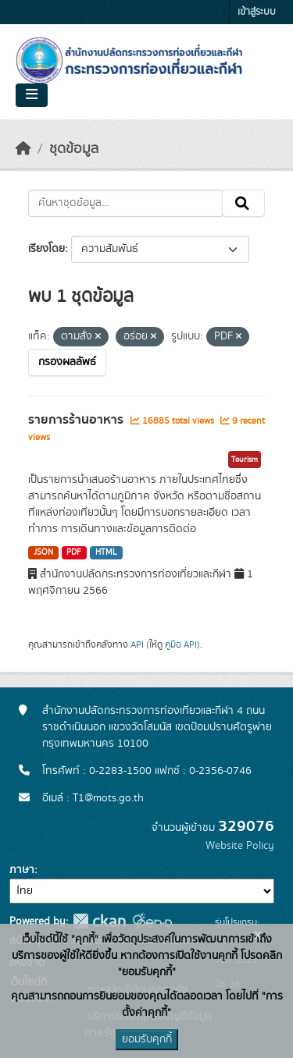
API (137, 644)
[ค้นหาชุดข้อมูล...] (125, 204)
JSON (43, 552)
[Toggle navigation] (32, 95)
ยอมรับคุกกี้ (147, 1039)
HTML (106, 552)
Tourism (244, 459)
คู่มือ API (181, 644)
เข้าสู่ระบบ (257, 12)
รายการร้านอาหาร (77, 420)
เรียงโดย (46, 249)
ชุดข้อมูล (73, 149)
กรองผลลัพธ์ (67, 362)
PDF (73, 552)
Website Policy (239, 846)
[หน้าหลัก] (23, 149)
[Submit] (243, 204)
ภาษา (21, 870)
